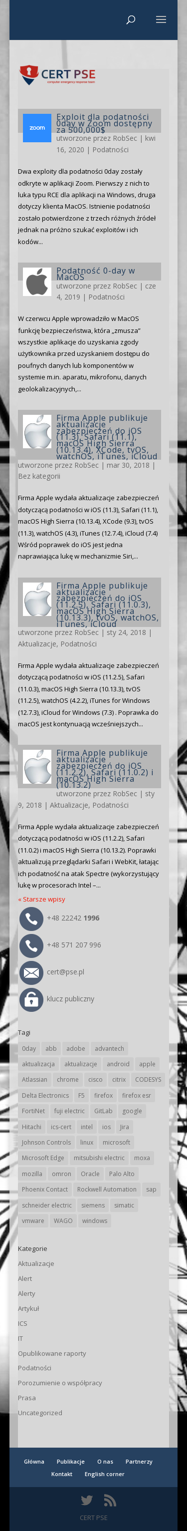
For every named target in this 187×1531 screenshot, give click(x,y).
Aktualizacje (37, 643)
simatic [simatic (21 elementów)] (124, 1205)
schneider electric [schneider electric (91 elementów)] (47, 1205)
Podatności (110, 149)
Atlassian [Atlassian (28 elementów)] (34, 1079)
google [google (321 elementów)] (132, 1111)
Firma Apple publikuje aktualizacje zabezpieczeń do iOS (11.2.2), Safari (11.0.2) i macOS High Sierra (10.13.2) (105, 768)
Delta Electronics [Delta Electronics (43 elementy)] (45, 1095)
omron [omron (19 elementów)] (61, 1174)
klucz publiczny (56, 998)
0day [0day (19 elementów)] (29, 1048)
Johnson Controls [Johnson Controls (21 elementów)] (46, 1142)
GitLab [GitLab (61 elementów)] (103, 1111)
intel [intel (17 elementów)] (87, 1127)
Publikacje (71, 1461)
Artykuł (28, 1308)
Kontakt (61, 1474)
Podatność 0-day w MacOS (95, 274)
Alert (25, 1278)
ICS (22, 1323)
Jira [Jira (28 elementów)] (124, 1127)
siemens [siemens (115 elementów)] (93, 1205)
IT (20, 1338)
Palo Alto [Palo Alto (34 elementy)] (122, 1174)
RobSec (125, 138)
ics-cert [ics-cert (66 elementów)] (61, 1127)
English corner (105, 1474)
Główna (34, 1461)
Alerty (26, 1293)
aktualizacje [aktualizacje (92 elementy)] (80, 1064)
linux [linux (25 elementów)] (86, 1142)
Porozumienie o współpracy (60, 1382)
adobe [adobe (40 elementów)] (75, 1048)
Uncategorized (40, 1412)
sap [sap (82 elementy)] (151, 1189)
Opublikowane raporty (52, 1353)
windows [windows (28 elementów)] (94, 1221)
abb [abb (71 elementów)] (51, 1048)
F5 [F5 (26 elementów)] (81, 1095)
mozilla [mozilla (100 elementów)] (32, 1174)
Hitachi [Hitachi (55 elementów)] (31, 1127)
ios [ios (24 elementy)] (106, 1127)
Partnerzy (139, 1461)
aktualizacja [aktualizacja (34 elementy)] (38, 1064)
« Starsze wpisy (41, 899)
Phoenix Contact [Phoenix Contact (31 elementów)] (45, 1189)
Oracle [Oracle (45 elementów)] (90, 1174)
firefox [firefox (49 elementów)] (103, 1095)
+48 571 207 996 (60, 944)
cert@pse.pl (51, 971)
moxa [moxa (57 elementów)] (142, 1158)
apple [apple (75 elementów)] (147, 1064)
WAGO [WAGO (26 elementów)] (63, 1221)
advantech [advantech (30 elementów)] (109, 1048)
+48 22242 (59, 917)
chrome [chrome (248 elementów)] (68, 1079)
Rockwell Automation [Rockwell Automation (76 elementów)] (107, 1189)
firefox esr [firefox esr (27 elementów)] (136, 1095)
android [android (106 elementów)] (118, 1064)
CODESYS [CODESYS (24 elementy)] (148, 1079)
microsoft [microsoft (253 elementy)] (116, 1142)
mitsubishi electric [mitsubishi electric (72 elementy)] (99, 1158)
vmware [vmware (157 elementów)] (33, 1221)
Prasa (27, 1397)
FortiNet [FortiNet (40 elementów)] (33, 1111)
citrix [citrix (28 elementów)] (119, 1079)
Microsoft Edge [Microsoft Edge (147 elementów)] (43, 1158)
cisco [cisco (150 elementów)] (95, 1079)
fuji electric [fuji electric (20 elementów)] (69, 1111)
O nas (105, 1461)
